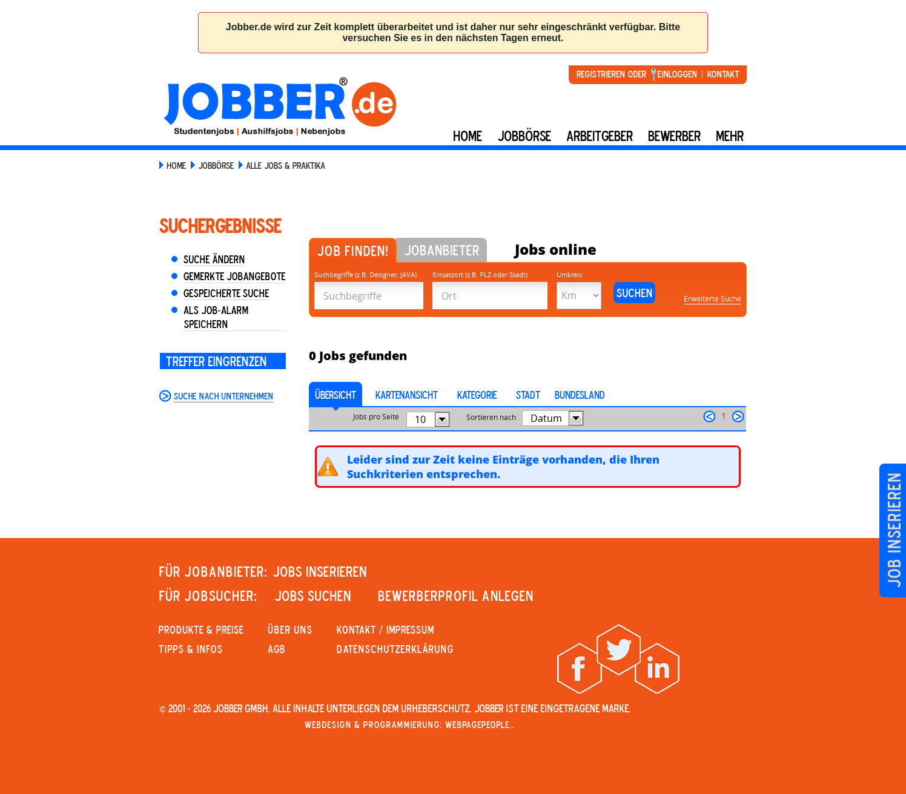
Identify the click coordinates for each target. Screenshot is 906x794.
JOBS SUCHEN (312, 595)
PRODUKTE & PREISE (201, 629)
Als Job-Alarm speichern (216, 316)
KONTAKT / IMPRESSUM (385, 629)
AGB (276, 648)
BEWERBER (674, 135)
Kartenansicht (406, 394)
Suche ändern (214, 259)
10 (420, 419)
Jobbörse (524, 135)
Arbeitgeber (599, 135)
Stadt (528, 394)
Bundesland (580, 394)
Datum (546, 418)
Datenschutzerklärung (395, 648)
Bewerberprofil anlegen (456, 595)
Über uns (290, 629)
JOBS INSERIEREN (320, 571)
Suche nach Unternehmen (223, 396)
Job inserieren (893, 530)
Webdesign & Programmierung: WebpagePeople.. (409, 724)
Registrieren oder (611, 74)
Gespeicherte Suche (226, 293)
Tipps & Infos (191, 648)
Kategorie (477, 394)
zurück (709, 416)
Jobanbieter (442, 250)
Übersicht (335, 394)
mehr (730, 135)
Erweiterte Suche (712, 299)
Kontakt (723, 74)
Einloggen (677, 74)
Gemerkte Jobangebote (234, 276)
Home (467, 135)
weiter (738, 416)
